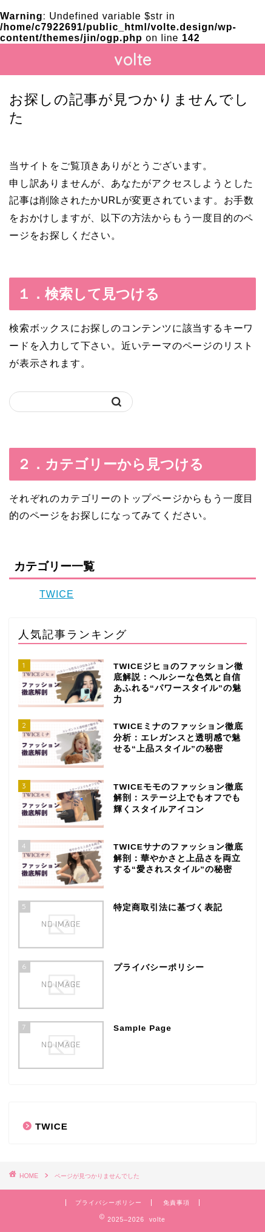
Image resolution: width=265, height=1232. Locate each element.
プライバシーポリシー (108, 1202)
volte (133, 59)
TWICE (56, 594)
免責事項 (176, 1202)
